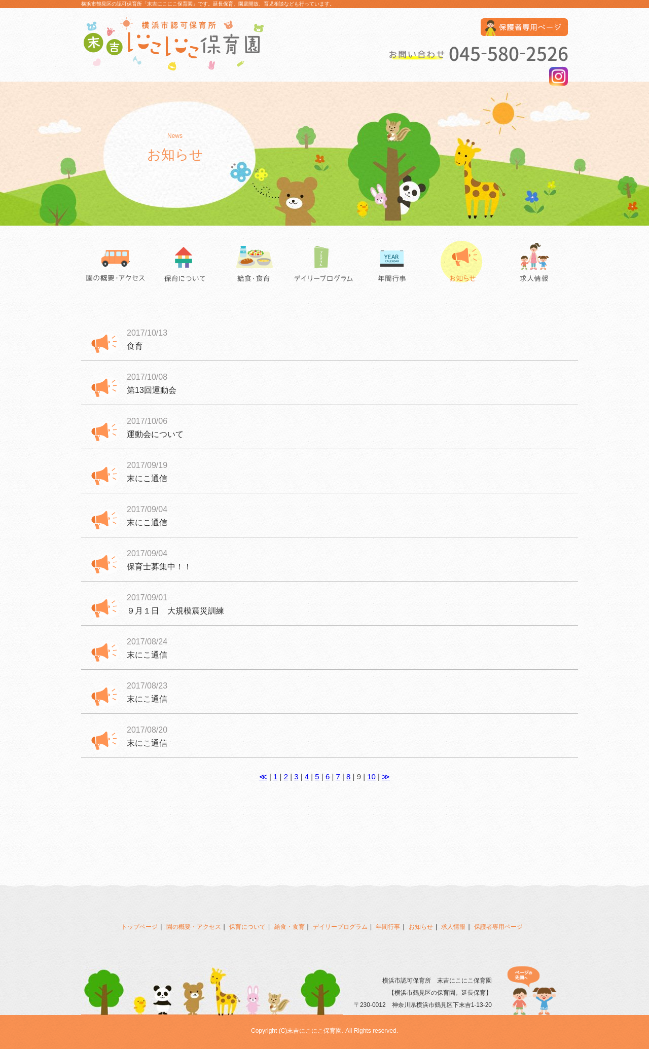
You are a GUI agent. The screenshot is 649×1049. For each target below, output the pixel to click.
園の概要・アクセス (116, 264)
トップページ (139, 926)
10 (371, 776)
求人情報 (533, 264)
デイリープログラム (324, 264)
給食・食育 (255, 264)
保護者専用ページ (498, 926)
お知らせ (463, 264)
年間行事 (394, 264)
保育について (185, 264)
